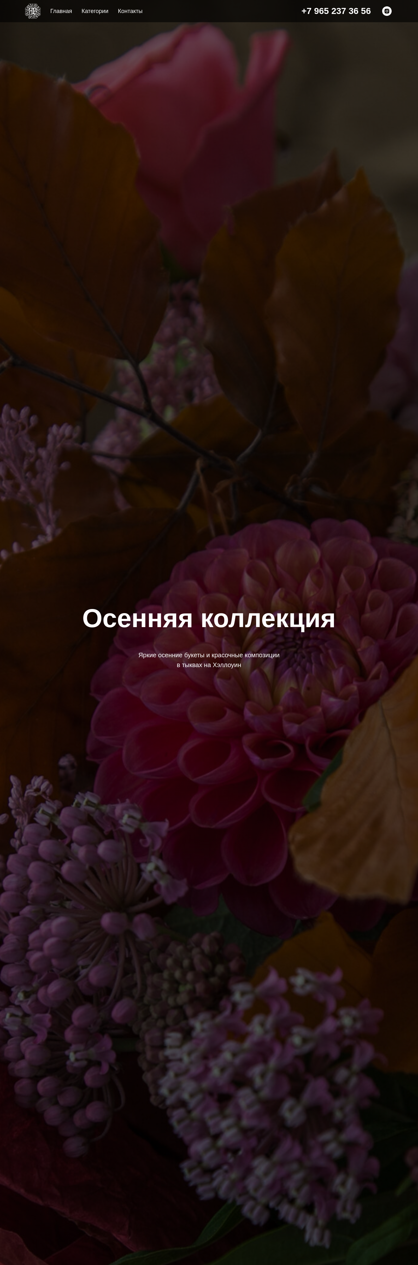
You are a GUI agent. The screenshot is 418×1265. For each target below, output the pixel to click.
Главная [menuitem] (61, 11)
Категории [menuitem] (95, 11)
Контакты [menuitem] (130, 11)
